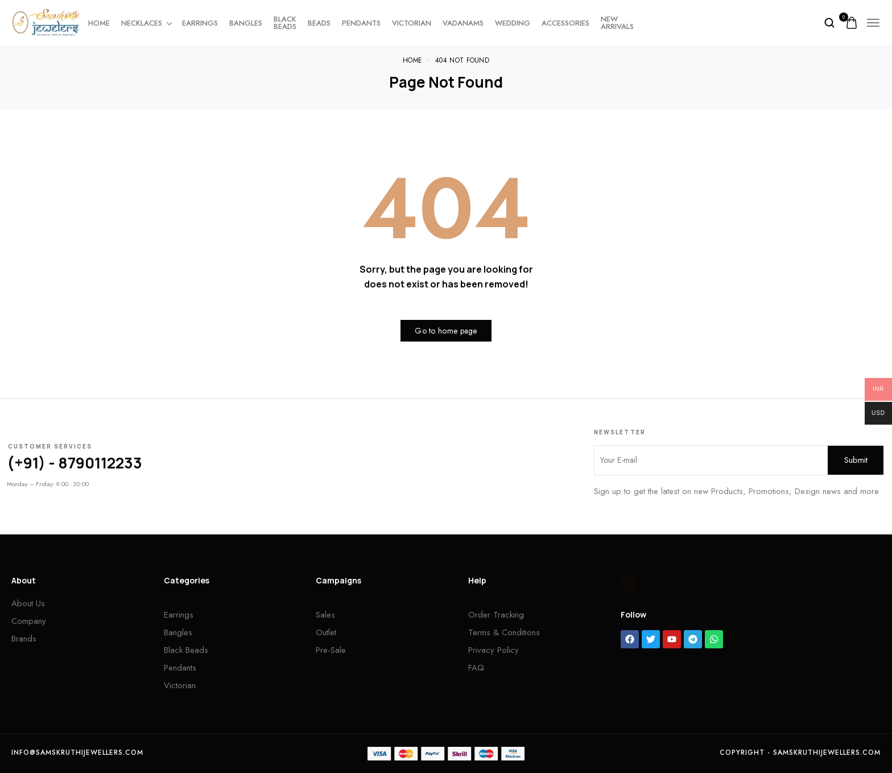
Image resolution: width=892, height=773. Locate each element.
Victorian (411, 23)
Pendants (361, 23)
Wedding (512, 23)
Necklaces (146, 23)
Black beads (285, 22)
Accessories (565, 23)
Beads (319, 23)
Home (99, 23)
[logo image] (45, 21)
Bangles (245, 23)
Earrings (200, 23)
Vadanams (463, 23)
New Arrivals (617, 22)
